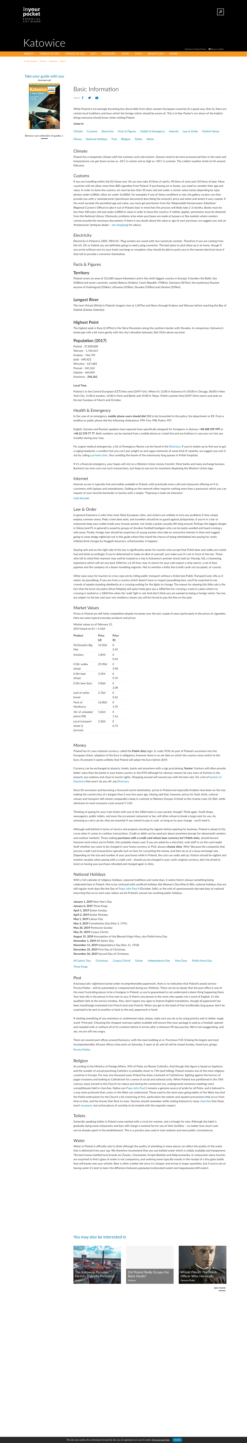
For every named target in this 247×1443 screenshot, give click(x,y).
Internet (174, 131)
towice (81, 781)
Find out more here (160, 1440)
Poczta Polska (81, 1049)
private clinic (100, 455)
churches (205, 1101)
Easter (139, 960)
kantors (214, 777)
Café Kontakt (81, 498)
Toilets (138, 139)
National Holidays (96, 139)
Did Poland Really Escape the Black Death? (148, 1274)
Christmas (102, 960)
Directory (174, 446)
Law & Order (190, 131)
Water (150, 139)
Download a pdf (44, 80)
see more (220, 1287)
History (132, 1280)
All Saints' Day (82, 960)
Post (114, 139)
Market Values (210, 131)
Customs (92, 131)
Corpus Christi (121, 960)
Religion (126, 139)
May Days (181, 960)
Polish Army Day (202, 960)
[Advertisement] (149, 73)
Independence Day (159, 960)
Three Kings (80, 966)
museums (86, 1105)
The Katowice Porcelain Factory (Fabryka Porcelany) (95, 1274)
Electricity (108, 131)
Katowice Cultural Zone (196, 49)
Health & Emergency (152, 131)
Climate (78, 131)
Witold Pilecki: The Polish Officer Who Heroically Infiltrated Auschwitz (198, 1274)
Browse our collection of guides (43, 136)
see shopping (119, 225)
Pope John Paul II (129, 888)
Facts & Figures (127, 131)
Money (77, 139)
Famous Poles (187, 1280)
